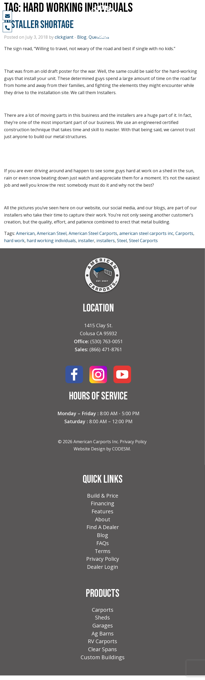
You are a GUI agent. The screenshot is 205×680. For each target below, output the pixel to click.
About (103, 520)
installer (86, 240)
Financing (102, 504)
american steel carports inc (146, 233)
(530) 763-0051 (106, 341)
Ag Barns (102, 637)
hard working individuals (51, 240)
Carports (184, 233)
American (25, 233)
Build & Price (103, 496)
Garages (102, 629)
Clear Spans (102, 653)
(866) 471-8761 (105, 349)
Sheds (102, 620)
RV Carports (103, 645)
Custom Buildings (102, 661)
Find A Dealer (102, 528)
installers (105, 240)
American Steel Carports (93, 233)
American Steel (51, 233)
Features (103, 512)
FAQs (102, 545)
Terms (102, 553)
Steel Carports (143, 240)
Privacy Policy (133, 442)
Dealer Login (103, 569)
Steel (122, 240)
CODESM (121, 449)
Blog (102, 536)
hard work (14, 240)
